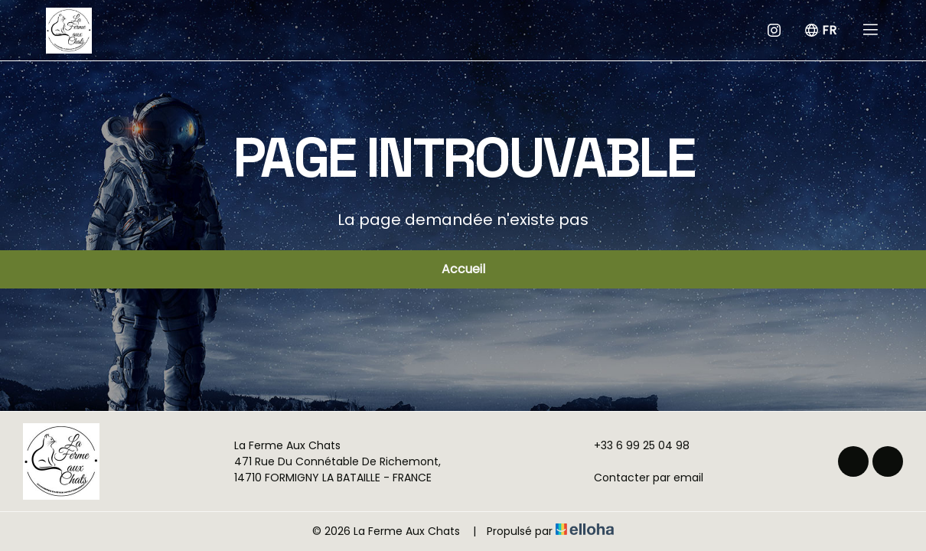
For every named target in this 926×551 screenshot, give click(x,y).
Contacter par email (639, 477)
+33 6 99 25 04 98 (633, 445)
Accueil (463, 269)
